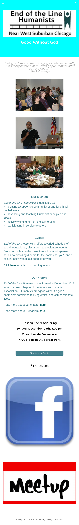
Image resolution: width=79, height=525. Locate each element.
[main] (39, 42)
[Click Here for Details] (39, 353)
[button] (3, 3)
